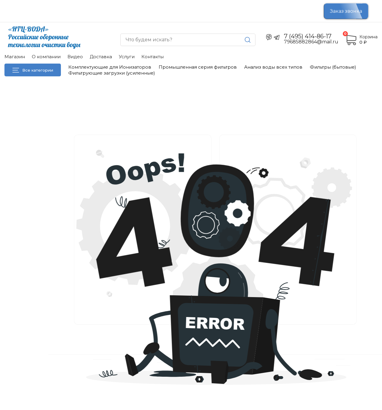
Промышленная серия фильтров (198, 67)
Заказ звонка (346, 11)
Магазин (14, 56)
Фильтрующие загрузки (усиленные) (111, 73)
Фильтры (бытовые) (333, 67)
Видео (75, 56)
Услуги (127, 56)
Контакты (152, 56)
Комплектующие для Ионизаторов (109, 67)
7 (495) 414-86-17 (308, 36)
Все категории (32, 70)
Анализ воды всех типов (273, 67)
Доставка (101, 56)
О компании (46, 56)
